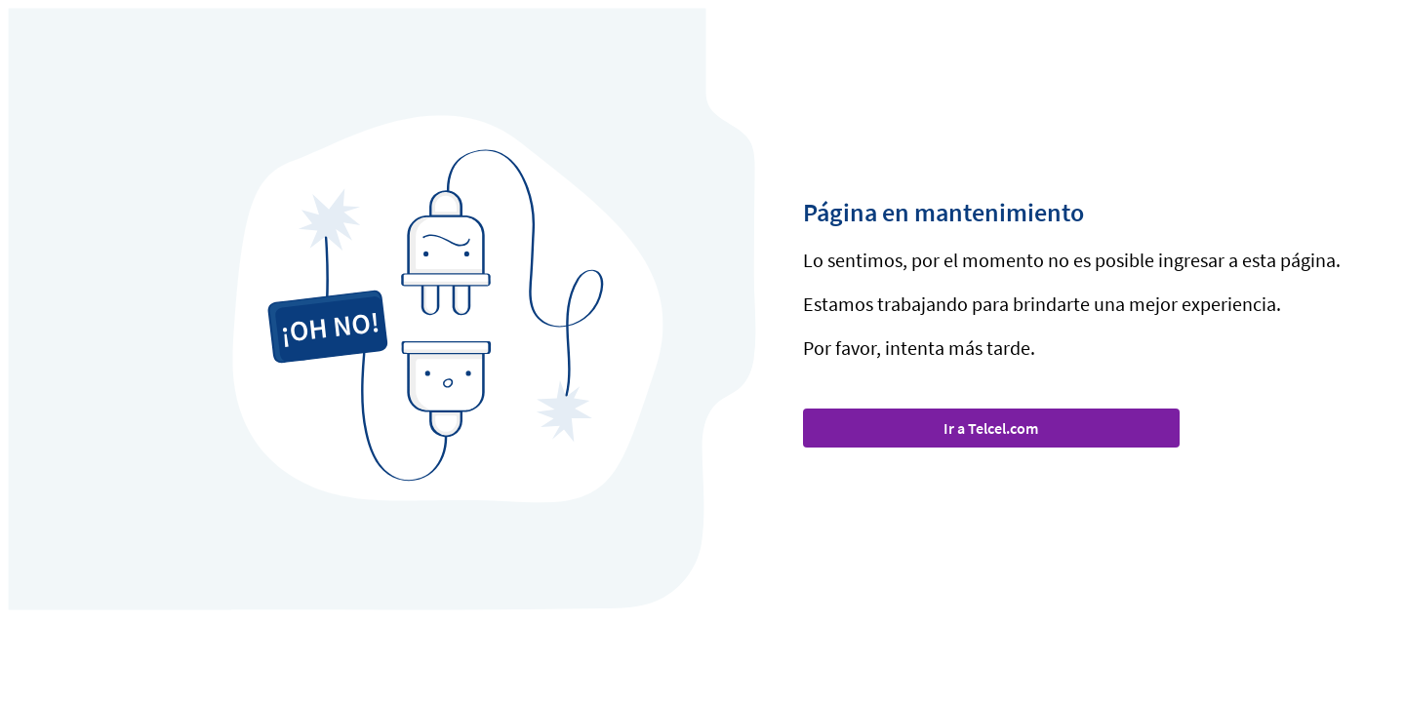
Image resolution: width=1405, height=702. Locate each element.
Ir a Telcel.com (990, 428)
